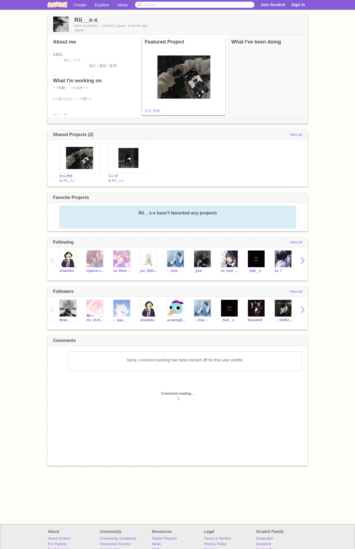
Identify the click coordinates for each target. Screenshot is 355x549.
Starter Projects (164, 538)
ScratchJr (263, 544)
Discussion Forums (115, 544)
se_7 (278, 271)
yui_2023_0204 (149, 271)
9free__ (65, 320)
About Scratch (59, 538)
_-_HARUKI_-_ (284, 320)
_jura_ (199, 271)
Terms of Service (217, 538)
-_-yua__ (120, 320)
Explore (102, 4)
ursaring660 (176, 320)
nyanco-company (95, 271)
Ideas (123, 4)
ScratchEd (264, 538)
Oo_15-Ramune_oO (95, 320)
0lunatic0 (255, 320)
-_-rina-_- (174, 271)
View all (296, 134)
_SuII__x (254, 271)
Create (80, 4)
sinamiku (66, 271)
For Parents (57, 544)
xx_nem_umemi (230, 271)
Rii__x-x (69, 180)
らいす (113, 176)
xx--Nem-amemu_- (122, 271)
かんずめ (152, 110)
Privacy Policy (215, 544)
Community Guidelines (118, 538)
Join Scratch (272, 4)
